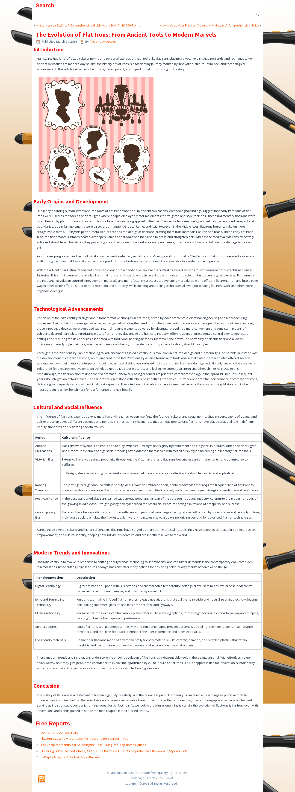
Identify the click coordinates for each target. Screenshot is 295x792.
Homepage (137, 778)
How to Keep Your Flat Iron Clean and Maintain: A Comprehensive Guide (209, 25)
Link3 (169, 778)
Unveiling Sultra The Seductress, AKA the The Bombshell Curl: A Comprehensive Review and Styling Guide (114, 751)
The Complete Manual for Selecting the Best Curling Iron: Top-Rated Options (93, 745)
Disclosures (155, 778)
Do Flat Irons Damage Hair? (59, 732)
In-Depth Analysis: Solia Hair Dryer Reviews (71, 757)
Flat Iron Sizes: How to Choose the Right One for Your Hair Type (84, 738)
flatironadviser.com (103, 41)
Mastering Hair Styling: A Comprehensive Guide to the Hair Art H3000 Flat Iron (89, 25)
